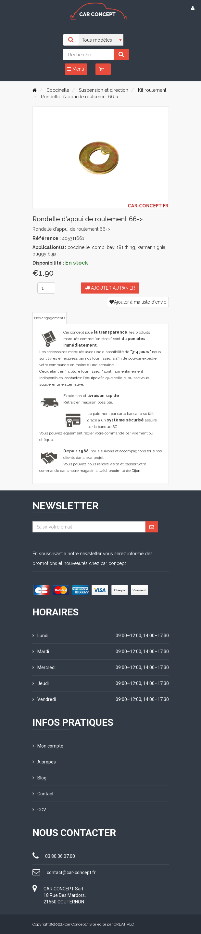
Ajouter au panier (110, 288)
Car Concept (75, 924)
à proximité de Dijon (123, 470)
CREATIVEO (124, 924)
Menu (75, 69)
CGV (39, 809)
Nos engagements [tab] (49, 318)
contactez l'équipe (81, 378)
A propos (44, 761)
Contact (43, 793)
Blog (39, 777)
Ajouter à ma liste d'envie (137, 302)
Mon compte (47, 746)
